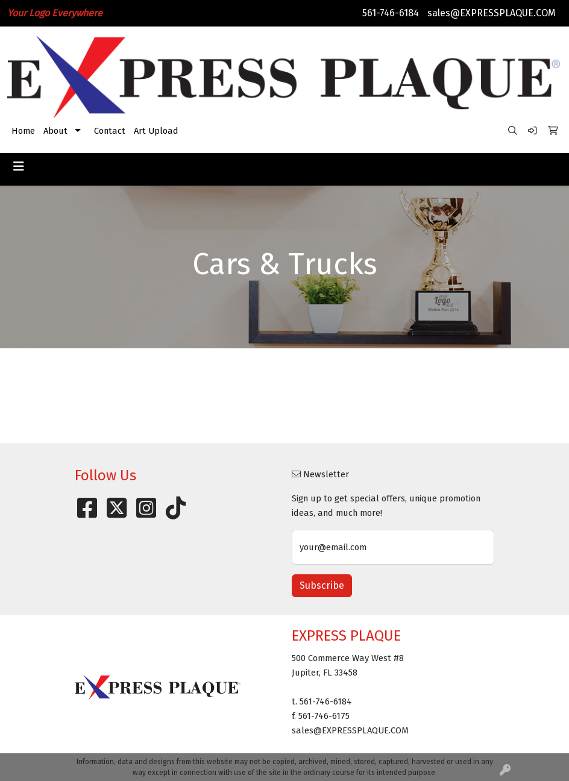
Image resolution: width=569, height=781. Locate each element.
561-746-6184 (390, 13)
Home (23, 130)
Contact (109, 130)
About (55, 130)
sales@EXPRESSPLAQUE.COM (491, 13)
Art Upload (156, 130)
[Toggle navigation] (18, 166)
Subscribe (322, 585)
